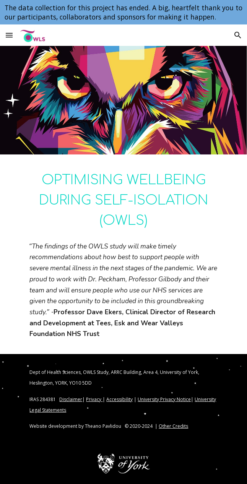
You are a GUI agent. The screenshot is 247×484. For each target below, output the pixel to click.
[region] (123, 12)
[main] (123, 200)
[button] (9, 34)
